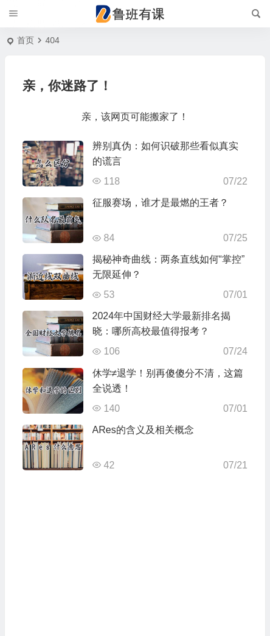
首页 (25, 40)
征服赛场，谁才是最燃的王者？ (160, 202)
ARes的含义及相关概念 (143, 430)
